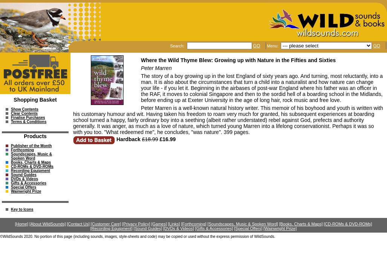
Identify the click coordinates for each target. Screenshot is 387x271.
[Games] (159, 224)
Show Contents (24, 109)
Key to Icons (22, 209)
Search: (177, 46)
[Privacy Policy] (136, 224)
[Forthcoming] (193, 224)
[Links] (174, 224)
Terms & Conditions (28, 122)
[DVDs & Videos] (178, 228)
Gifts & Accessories (28, 183)
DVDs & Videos (24, 179)
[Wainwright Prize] (280, 228)
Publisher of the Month (31, 146)
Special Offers (23, 187)
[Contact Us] (78, 224)
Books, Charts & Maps (31, 162)
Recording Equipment (30, 171)
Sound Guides (24, 175)
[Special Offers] (248, 228)
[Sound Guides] (147, 228)
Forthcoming (22, 150)
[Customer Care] (106, 224)
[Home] (21, 224)
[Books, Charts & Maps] (301, 224)
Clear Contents (24, 113)
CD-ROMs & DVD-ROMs (32, 166)
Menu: (273, 46)
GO (256, 46)
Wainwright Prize (26, 191)
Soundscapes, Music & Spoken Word (31, 156)
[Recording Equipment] (111, 228)
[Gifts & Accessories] (214, 228)
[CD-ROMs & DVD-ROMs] (348, 224)
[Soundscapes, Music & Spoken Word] (242, 224)
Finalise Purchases (28, 118)
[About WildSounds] (47, 224)
